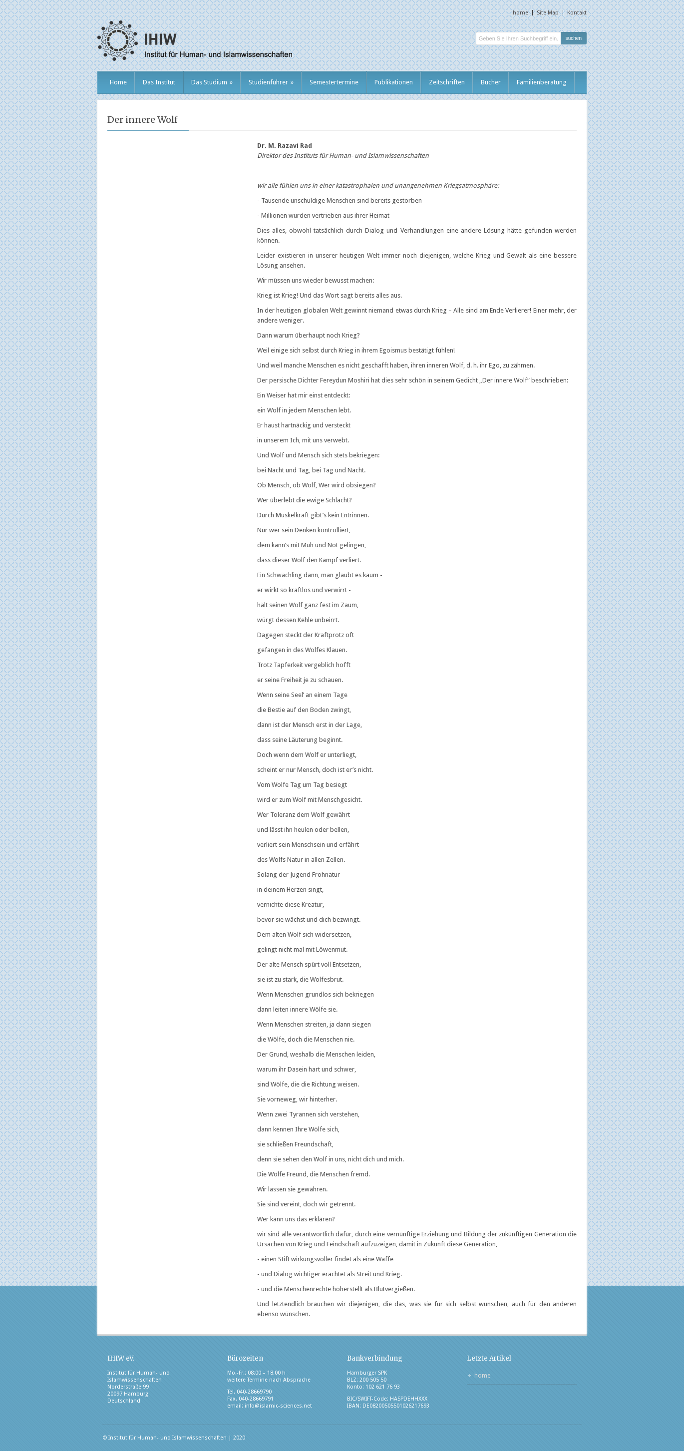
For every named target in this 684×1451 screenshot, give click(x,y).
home (520, 12)
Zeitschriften (447, 82)
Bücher (491, 82)
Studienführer (271, 82)
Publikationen (393, 82)
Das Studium (212, 82)
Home (118, 82)
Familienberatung (542, 82)
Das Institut (159, 82)
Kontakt (577, 12)
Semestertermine (334, 82)
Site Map (548, 12)
